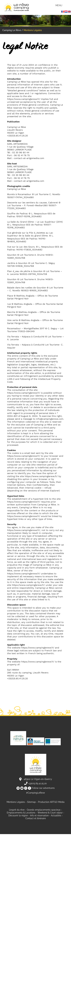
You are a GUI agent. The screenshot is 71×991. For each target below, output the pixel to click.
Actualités (56, 815)
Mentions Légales (16, 802)
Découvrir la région (18, 815)
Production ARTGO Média (51, 802)
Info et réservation (39, 815)
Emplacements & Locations (21, 812)
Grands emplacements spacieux (43, 810)
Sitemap (31, 802)
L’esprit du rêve (17, 810)
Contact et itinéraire (35, 818)
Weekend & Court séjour (50, 812)
